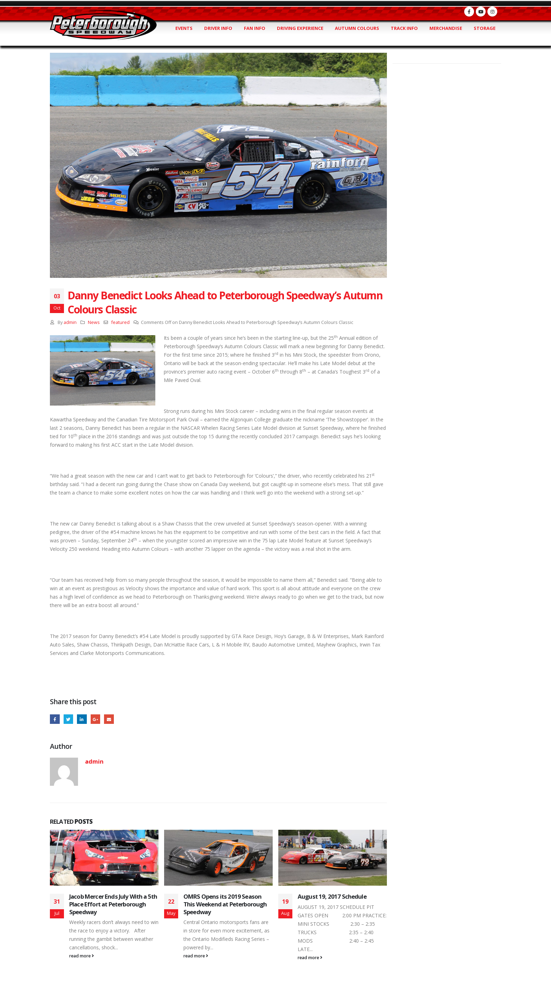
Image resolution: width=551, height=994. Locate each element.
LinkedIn (83, 719)
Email (112, 719)
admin (70, 322)
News (94, 322)
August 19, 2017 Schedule (332, 897)
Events (184, 28)
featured (120, 322)
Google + (98, 719)
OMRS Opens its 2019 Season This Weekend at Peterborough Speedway (225, 905)
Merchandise (445, 28)
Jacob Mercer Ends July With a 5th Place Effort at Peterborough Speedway (113, 905)
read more (81, 957)
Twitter (69, 719)
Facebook (55, 719)
